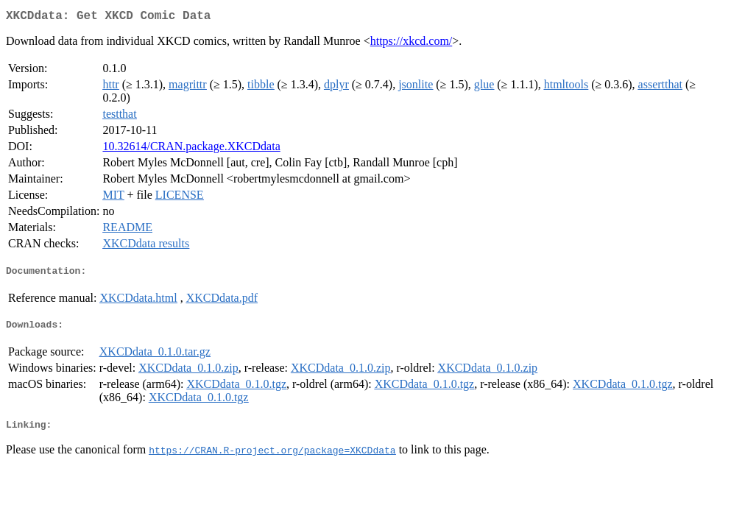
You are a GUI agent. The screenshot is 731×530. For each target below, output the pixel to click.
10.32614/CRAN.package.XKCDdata (191, 149)
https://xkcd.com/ (411, 44)
